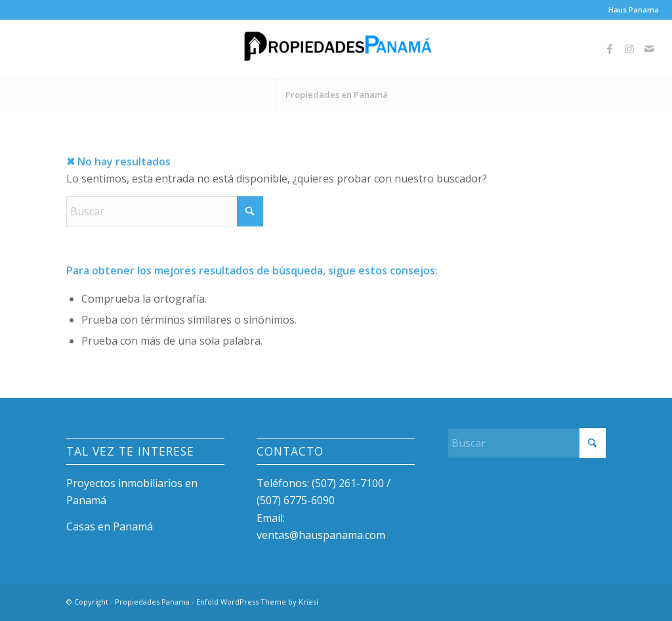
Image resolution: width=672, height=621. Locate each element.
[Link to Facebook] (610, 48)
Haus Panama (633, 9)
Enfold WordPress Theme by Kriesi (257, 602)
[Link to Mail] (649, 48)
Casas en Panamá (109, 526)
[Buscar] (164, 211)
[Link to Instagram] (629, 48)
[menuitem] (630, 10)
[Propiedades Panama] (336, 48)
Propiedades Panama (152, 602)
